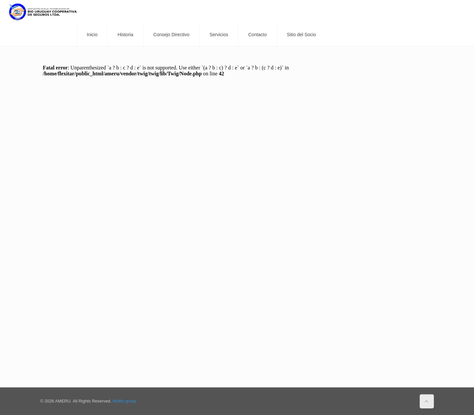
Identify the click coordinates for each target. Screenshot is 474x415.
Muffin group (124, 401)
